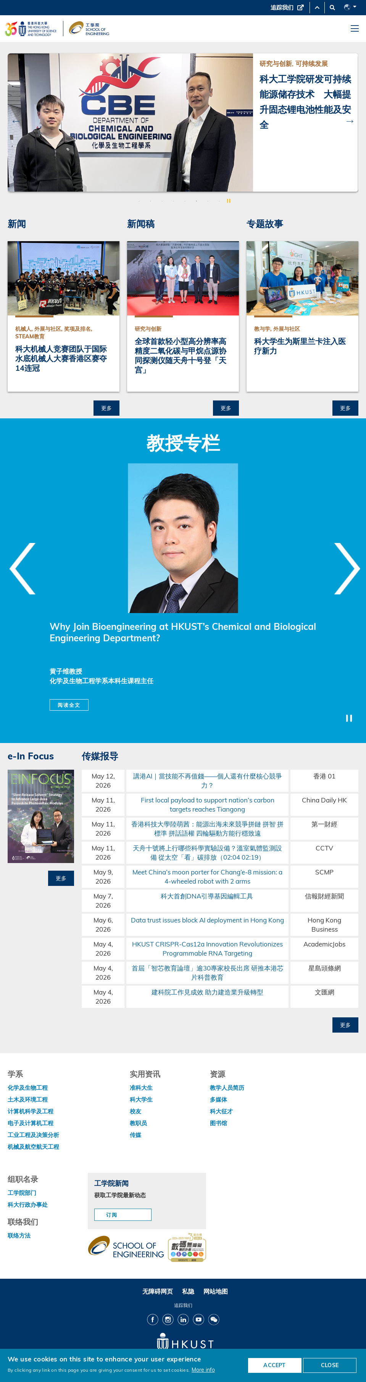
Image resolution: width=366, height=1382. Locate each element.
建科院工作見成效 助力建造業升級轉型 (207, 992)
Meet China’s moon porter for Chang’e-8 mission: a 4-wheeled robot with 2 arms (207, 877)
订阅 (112, 1215)
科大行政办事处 (28, 1204)
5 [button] (185, 201)
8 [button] (219, 201)
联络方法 (19, 1235)
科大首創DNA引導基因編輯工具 (208, 896)
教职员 (138, 1123)
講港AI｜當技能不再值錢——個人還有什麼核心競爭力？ (207, 780)
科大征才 (221, 1111)
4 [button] (173, 201)
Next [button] (350, 120)
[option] (183, 122)
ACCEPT (274, 1365)
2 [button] (151, 201)
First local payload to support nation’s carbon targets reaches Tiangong (207, 805)
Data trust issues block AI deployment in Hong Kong (207, 920)
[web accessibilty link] (187, 1248)
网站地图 (215, 1291)
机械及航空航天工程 (33, 1146)
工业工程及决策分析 (33, 1135)
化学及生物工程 (28, 1087)
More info (203, 1369)
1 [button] (139, 201)
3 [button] (162, 201)
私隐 (188, 1291)
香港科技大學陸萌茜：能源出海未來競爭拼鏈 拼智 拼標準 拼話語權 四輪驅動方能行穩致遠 (207, 829)
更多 (106, 408)
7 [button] (208, 201)
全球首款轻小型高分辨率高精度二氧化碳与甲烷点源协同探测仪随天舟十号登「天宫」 (180, 355)
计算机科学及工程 (30, 1111)
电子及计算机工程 (30, 1123)
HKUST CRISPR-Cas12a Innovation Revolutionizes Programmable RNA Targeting (207, 949)
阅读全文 (69, 705)
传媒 (135, 1135)
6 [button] (196, 201)
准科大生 (141, 1087)
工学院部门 (22, 1192)
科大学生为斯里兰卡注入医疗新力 (300, 346)
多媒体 (218, 1099)
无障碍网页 (157, 1291)
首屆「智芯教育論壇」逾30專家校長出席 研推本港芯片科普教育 (208, 973)
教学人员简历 (227, 1087)
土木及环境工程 (28, 1099)
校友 (135, 1111)
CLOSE (330, 1365)
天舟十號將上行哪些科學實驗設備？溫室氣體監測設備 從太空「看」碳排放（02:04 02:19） (207, 853)
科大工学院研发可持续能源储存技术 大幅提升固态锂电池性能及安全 (305, 101)
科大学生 (141, 1099)
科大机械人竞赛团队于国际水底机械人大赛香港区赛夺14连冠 (61, 358)
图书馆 (218, 1123)
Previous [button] (16, 120)
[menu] (355, 28)
